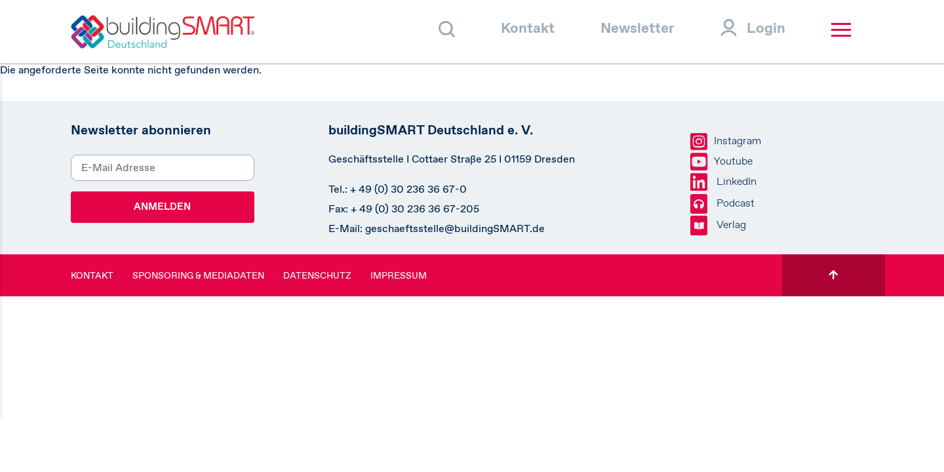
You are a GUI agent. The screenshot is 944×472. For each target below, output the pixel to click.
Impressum (398, 275)
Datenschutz (317, 275)
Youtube (721, 162)
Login (766, 27)
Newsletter (637, 27)
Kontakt (528, 27)
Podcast (722, 204)
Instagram (725, 141)
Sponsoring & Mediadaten (198, 275)
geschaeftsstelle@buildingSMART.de (455, 228)
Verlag (718, 225)
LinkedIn (723, 182)
